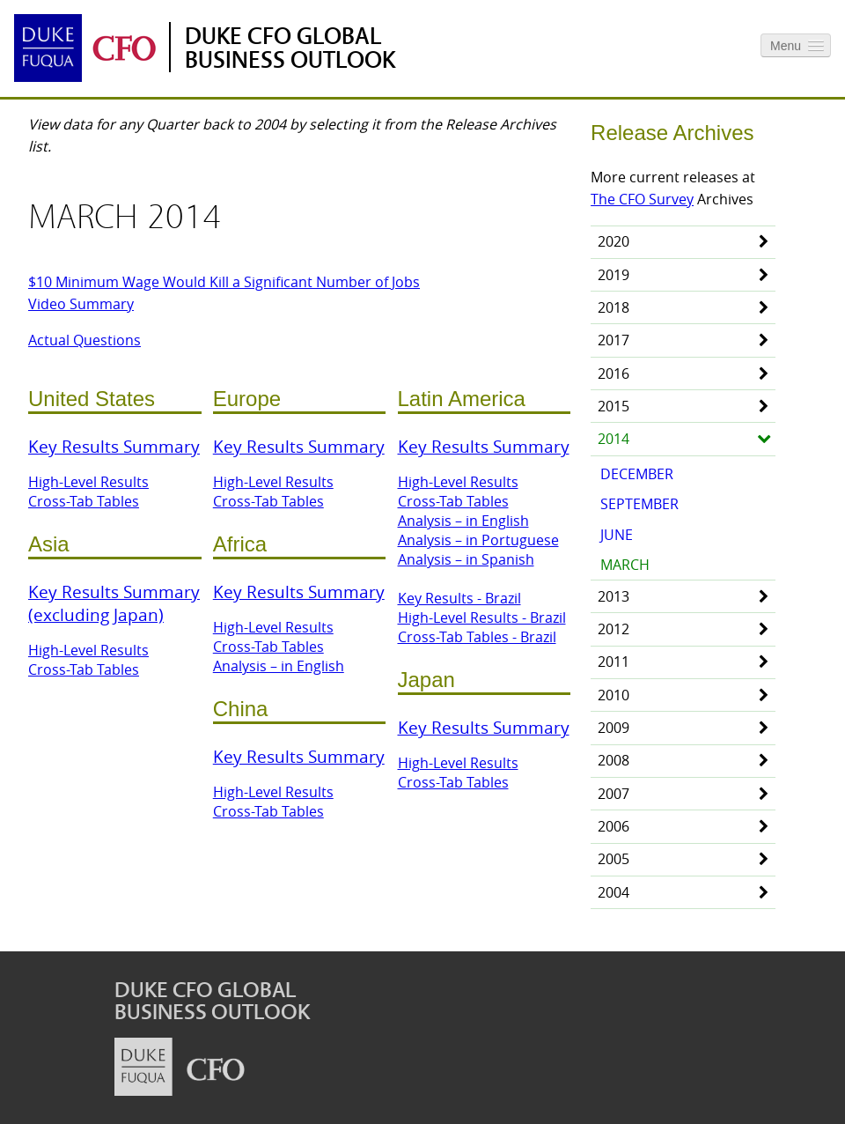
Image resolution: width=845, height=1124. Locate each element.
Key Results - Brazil (459, 598)
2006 (613, 826)
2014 (613, 438)
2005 (613, 859)
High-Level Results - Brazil (482, 617)
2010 (613, 695)
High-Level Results (88, 482)
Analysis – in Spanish (466, 559)
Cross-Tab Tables (83, 501)
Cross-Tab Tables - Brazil (477, 637)
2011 (613, 661)
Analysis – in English (278, 666)
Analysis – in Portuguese (478, 540)
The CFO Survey (642, 199)
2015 (613, 406)
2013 (613, 596)
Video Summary (81, 304)
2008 (613, 760)
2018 (613, 307)
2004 (613, 892)
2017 (613, 340)
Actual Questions (84, 340)
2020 (613, 241)
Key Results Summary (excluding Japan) (114, 603)
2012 (613, 629)
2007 (613, 793)
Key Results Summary (114, 446)
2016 (613, 373)
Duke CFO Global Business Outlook (290, 48)
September (639, 504)
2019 (613, 275)
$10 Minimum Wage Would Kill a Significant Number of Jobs (224, 282)
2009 (613, 727)
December (636, 474)
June (616, 534)
